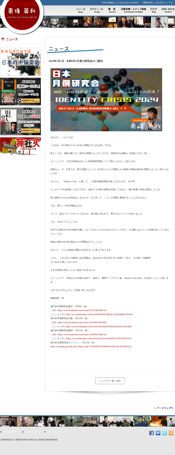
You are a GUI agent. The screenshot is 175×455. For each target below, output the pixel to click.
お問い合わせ (167, 10)
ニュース (81, 10)
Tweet (51, 364)
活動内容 (113, 10)
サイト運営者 (9, 432)
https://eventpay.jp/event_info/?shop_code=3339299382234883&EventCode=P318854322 (91, 346)
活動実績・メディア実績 (133, 10)
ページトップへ (162, 408)
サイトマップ (31, 432)
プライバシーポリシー (58, 432)
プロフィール (97, 10)
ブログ (153, 10)
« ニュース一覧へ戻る (110, 380)
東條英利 (22, 14)
